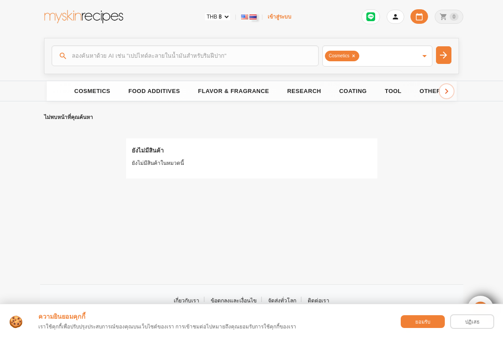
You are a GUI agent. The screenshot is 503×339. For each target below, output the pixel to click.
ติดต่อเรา (318, 301)
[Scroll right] (447, 91)
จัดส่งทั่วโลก (282, 301)
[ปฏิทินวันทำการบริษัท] (419, 16)
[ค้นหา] (185, 55)
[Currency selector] (217, 16)
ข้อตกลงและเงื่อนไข (234, 301)
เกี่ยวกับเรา (186, 301)
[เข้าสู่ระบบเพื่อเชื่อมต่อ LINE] (370, 16)
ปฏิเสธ (472, 321)
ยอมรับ (422, 321)
